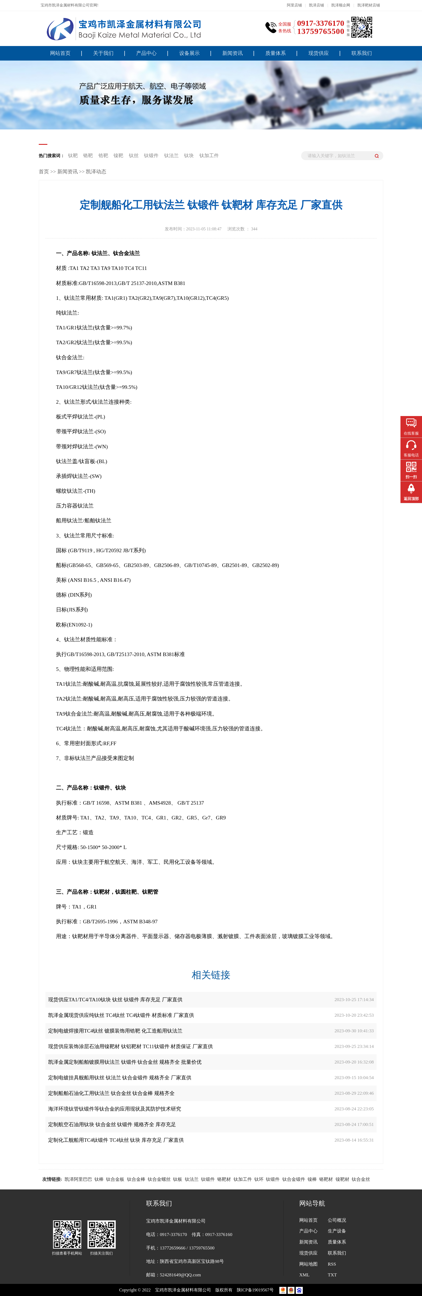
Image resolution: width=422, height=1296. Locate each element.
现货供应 (318, 53)
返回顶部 (411, 499)
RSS (332, 1264)
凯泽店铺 (316, 5)
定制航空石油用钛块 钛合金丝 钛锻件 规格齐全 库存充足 (112, 1124)
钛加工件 (209, 155)
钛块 (189, 155)
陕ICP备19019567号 (256, 1290)
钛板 (177, 1179)
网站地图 (308, 1264)
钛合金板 (115, 1179)
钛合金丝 (361, 1179)
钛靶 (73, 155)
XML (304, 1274)
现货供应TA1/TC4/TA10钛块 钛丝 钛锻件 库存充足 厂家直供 (115, 999)
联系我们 (361, 53)
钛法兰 (172, 155)
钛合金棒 (136, 1179)
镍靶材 (342, 1179)
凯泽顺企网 (340, 5)
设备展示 (189, 53)
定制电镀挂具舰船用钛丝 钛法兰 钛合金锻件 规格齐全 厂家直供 (119, 1077)
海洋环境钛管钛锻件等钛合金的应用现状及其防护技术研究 (114, 1109)
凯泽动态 (96, 171)
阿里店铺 (294, 5)
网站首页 (60, 53)
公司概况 (337, 1220)
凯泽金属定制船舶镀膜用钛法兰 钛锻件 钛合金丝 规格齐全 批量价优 (125, 1062)
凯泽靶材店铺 (368, 5)
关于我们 (103, 53)
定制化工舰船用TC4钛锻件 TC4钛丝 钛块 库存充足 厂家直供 (116, 1140)
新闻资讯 (232, 53)
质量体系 (275, 53)
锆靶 (103, 155)
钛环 (258, 1179)
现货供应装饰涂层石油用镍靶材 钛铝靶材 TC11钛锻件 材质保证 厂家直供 (130, 1046)
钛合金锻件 (293, 1179)
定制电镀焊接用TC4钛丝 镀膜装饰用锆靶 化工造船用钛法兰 (115, 1031)
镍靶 (118, 155)
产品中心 (146, 53)
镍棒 (312, 1179)
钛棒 (99, 1179)
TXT (332, 1274)
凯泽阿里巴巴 (78, 1179)
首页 (44, 171)
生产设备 (337, 1231)
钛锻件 (152, 155)
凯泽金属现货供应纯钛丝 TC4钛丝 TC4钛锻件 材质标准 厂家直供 (121, 1015)
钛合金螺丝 (159, 1179)
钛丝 (134, 155)
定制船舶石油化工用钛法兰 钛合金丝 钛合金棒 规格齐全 (111, 1093)
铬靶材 (224, 1179)
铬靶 (88, 155)
